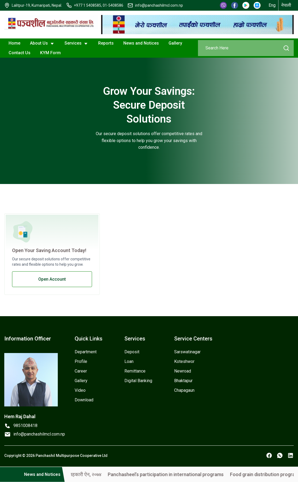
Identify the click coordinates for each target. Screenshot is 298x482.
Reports (106, 43)
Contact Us (19, 52)
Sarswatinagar (187, 351)
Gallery (175, 43)
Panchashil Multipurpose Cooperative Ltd (72, 455)
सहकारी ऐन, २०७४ (99, 474)
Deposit (131, 351)
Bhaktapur (183, 380)
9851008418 (25, 425)
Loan (128, 361)
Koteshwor (184, 361)
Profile (81, 361)
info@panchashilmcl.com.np (159, 5)
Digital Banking (138, 380)
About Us (42, 43)
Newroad (182, 371)
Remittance (135, 371)
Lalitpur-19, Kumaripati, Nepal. (37, 5)
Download (84, 399)
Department (86, 351)
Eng (272, 5)
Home (14, 43)
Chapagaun (184, 390)
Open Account (52, 279)
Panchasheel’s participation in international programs (180, 474)
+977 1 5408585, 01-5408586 (98, 5)
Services (76, 43)
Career (81, 371)
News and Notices (141, 43)
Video (80, 390)
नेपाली (286, 5)
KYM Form (50, 52)
